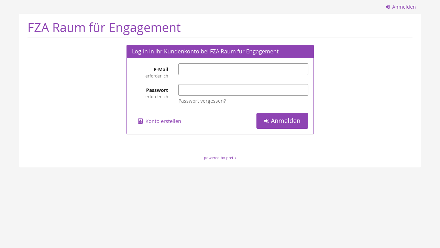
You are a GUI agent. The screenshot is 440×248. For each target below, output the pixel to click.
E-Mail (150, 72)
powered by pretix (220, 157)
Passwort (150, 93)
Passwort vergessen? (202, 100)
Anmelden (401, 6)
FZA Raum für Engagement (104, 27)
